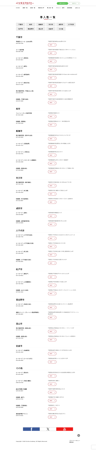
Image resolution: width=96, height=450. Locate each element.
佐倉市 (51, 29)
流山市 (41, 29)
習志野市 (31, 29)
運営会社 (71, 442)
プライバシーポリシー (74, 440)
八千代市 (71, 24)
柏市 (30, 24)
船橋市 (41, 24)
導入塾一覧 (50, 7)
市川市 (51, 24)
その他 (61, 29)
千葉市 (20, 24)
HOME (18, 7)
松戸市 (20, 29)
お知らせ (77, 7)
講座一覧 (32, 7)
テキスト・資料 (60, 7)
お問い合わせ (63, 3)
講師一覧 (25, 7)
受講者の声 (41, 7)
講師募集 (69, 7)
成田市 (61, 24)
